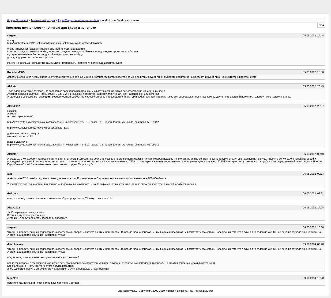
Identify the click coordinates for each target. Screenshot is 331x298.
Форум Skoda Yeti (17, 20)
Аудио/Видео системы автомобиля (78, 20)
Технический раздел (43, 20)
